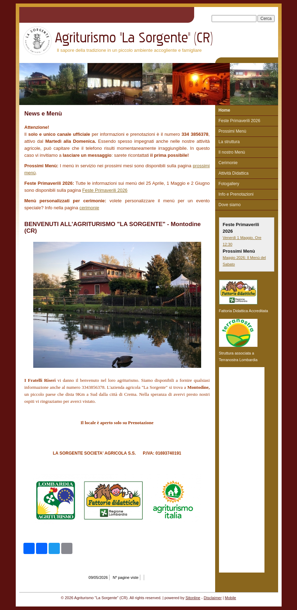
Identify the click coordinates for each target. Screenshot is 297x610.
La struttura (229, 141)
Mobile (230, 598)
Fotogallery (229, 183)
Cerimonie (228, 162)
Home (224, 110)
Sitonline (192, 598)
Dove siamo (230, 204)
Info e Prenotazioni (236, 194)
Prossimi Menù (232, 131)
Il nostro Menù (232, 152)
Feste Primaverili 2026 (104, 190)
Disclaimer (212, 598)
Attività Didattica (234, 173)
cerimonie (89, 207)
